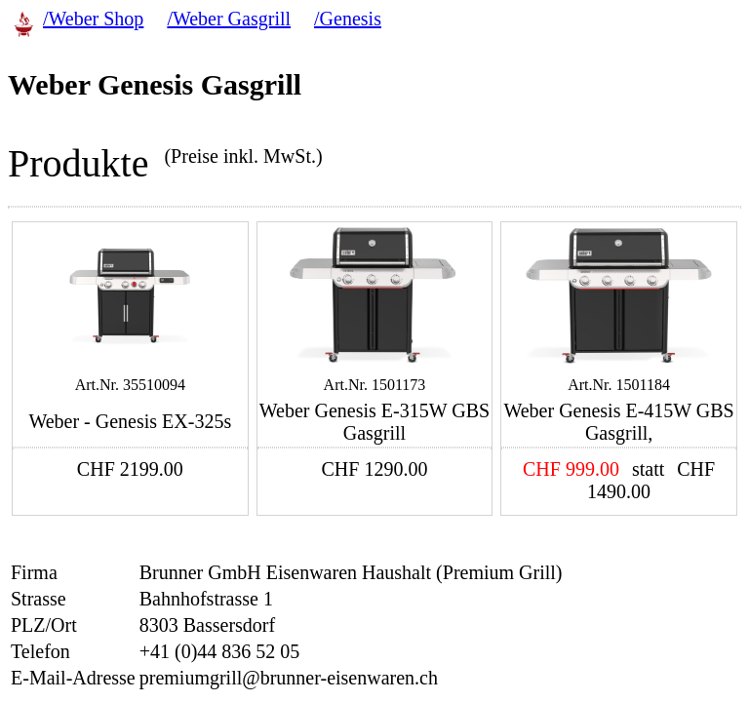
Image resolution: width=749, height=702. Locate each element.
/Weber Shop (93, 18)
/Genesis (347, 18)
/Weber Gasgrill (229, 18)
